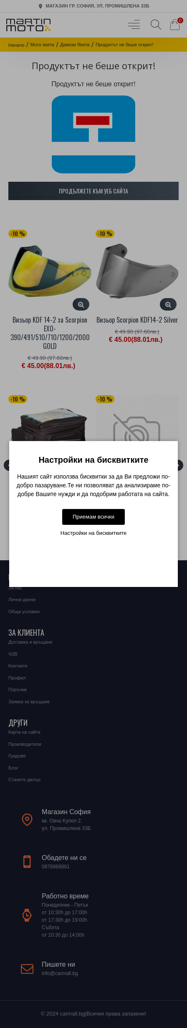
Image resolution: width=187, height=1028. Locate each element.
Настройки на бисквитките (93, 533)
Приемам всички (93, 517)
